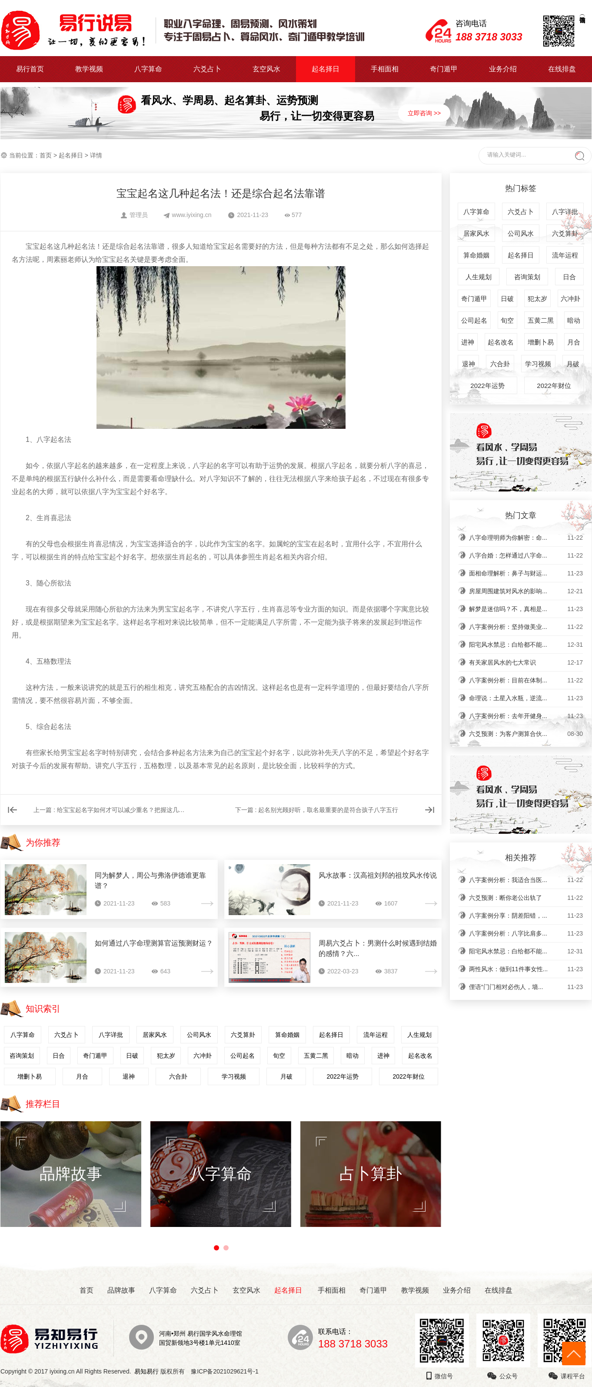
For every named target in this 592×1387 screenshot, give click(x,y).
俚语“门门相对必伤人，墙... (526, 987)
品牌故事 (121, 1290)
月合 (82, 1076)
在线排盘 (562, 69)
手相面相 (385, 69)
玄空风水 (266, 69)
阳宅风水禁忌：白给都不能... (526, 644)
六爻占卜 (207, 69)
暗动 (352, 1055)
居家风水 (155, 1034)
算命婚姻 (287, 1034)
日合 (59, 1055)
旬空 (279, 1055)
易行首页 (30, 69)
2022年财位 (408, 1076)
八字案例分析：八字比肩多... (526, 933)
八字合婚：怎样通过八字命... (526, 555)
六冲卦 (202, 1055)
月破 (286, 1076)
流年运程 (375, 1034)
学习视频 (234, 1076)
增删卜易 (29, 1076)
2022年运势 (342, 1076)
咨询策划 (22, 1055)
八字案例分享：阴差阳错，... (526, 915)
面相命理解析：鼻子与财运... (526, 573)
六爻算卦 (243, 1034)
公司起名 (242, 1055)
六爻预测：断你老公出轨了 (526, 897)
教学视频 (89, 69)
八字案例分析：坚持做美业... (526, 626)
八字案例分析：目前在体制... (526, 680)
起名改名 (420, 1055)
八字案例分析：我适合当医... (526, 880)
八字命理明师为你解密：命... (526, 537)
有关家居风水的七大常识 (526, 662)
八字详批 (111, 1034)
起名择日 (325, 69)
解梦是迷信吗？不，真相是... (526, 609)
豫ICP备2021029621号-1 (227, 1371)
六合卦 (178, 1076)
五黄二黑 (316, 1055)
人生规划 (419, 1034)
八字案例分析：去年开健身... (526, 716)
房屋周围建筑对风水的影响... (526, 591)
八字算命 (148, 69)
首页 (46, 155)
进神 (383, 1055)
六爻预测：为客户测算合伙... (526, 733)
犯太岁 (166, 1055)
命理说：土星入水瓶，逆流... (526, 698)
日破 (132, 1055)
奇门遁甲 (444, 69)
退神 (129, 1076)
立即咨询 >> (424, 113)
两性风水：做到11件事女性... (526, 969)
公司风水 (199, 1034)
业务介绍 (503, 69)
